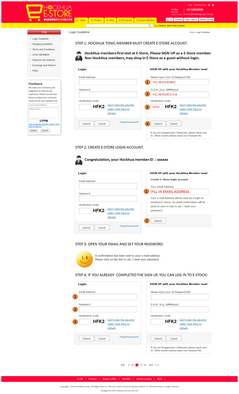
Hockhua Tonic (200, 5)
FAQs (35, 70)
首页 (123, 365)
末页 (151, 365)
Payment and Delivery (43, 60)
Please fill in (43, 113)
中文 (190, 5)
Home (81, 20)
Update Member (146, 20)
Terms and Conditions (43, 49)
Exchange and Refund (43, 65)
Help (211, 19)
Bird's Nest (172, 26)
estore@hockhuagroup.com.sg (199, 14)
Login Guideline (40, 38)
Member (203, 19)
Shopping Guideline (42, 44)
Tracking (178, 19)
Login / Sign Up (191, 19)
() (169, 19)
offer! (110, 20)
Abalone (162, 26)
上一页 (131, 365)
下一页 (143, 365)
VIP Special (125, 20)
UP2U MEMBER (40, 54)
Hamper (181, 26)
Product (96, 20)
